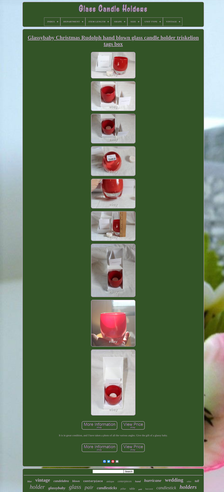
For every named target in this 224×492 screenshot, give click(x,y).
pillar (123, 488)
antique (110, 481)
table (132, 488)
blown (76, 481)
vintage (42, 480)
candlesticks (107, 488)
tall (197, 481)
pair (89, 487)
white (189, 481)
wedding (174, 480)
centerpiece (93, 481)
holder (37, 487)
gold (140, 489)
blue (29, 481)
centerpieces (125, 481)
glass (75, 487)
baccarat (149, 488)
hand (138, 481)
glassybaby (56, 488)
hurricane (153, 480)
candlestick (166, 487)
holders (188, 487)
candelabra (61, 481)
